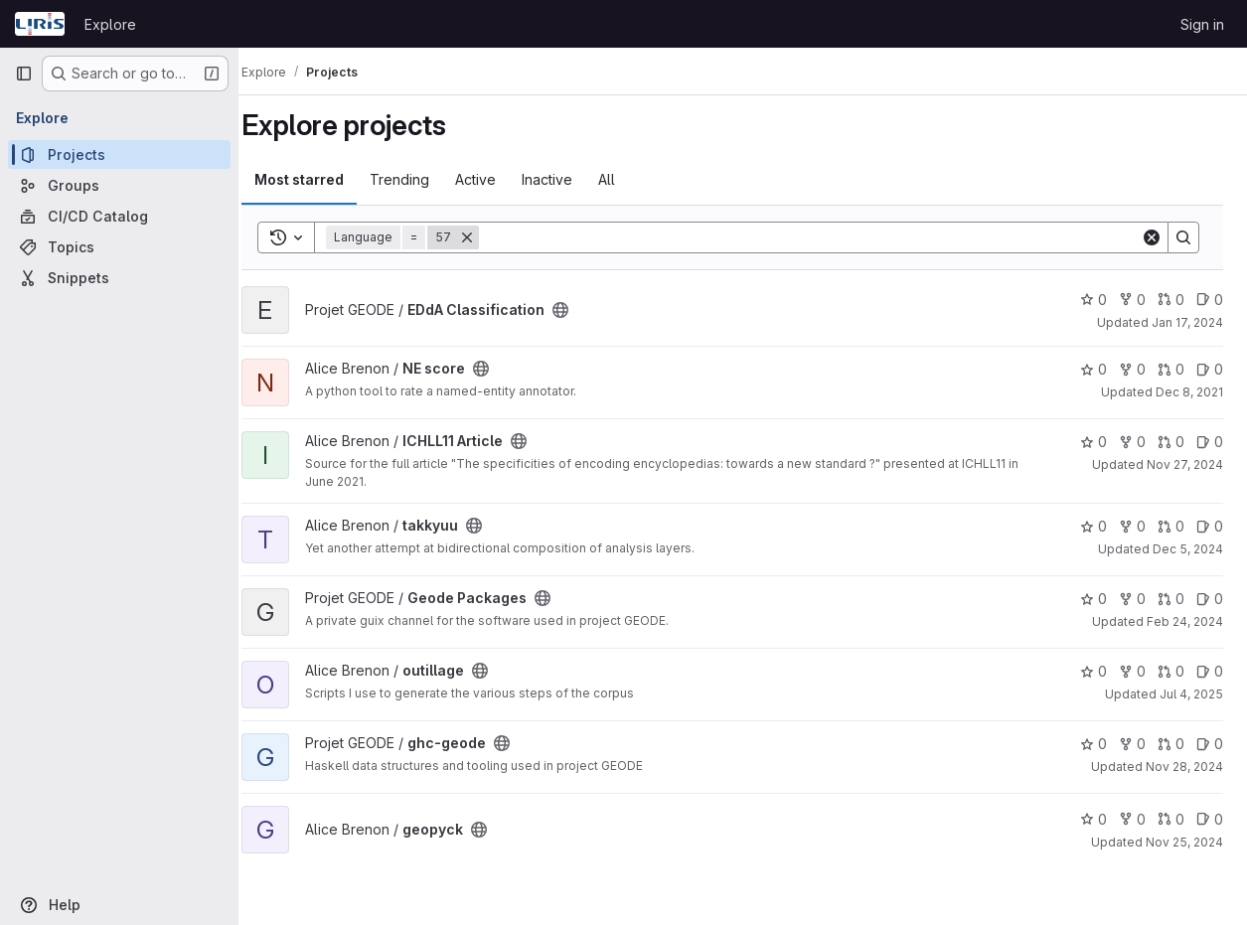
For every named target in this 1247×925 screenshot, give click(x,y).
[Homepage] (40, 24)
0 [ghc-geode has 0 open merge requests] (1171, 743)
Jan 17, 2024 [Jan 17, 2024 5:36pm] (1187, 322)
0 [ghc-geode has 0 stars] (1093, 743)
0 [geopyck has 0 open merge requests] (1171, 819)
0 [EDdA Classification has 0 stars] (1093, 299)
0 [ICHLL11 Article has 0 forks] (1132, 441)
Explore (110, 24)
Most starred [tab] (320, 179)
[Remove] (488, 237)
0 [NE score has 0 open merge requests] (1171, 369)
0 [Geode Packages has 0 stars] (1093, 598)
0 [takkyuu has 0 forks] (1132, 526)
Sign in (1202, 24)
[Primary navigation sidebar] (24, 73)
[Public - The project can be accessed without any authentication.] (581, 310)
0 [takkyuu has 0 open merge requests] (1171, 526)
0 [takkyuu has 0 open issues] (1209, 526)
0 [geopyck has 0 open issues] (1209, 819)
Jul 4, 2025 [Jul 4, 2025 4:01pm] (1191, 694)
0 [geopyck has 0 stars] (1093, 819)
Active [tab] (496, 179)
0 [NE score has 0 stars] (1093, 369)
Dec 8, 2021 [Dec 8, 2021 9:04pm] (1189, 392)
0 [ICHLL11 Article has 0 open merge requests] (1171, 441)
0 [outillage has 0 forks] (1132, 671)
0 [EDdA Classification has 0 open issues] (1209, 299)
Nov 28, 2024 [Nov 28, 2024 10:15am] (1184, 766)
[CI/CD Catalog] (119, 216)
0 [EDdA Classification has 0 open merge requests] (1171, 299)
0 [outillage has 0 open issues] (1209, 671)
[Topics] (119, 246)
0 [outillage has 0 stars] (1093, 671)
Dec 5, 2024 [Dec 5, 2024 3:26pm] (1188, 548)
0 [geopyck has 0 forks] (1132, 819)
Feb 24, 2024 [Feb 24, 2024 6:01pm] (1185, 621)
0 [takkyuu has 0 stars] (1093, 526)
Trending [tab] (420, 179)
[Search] (820, 237)
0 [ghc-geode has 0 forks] (1132, 743)
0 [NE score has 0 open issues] (1209, 369)
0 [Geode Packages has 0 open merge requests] (1171, 598)
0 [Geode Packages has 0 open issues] (1209, 598)
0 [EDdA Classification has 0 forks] (1132, 299)
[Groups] (119, 185)
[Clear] (1152, 237)
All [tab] (627, 179)
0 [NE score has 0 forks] (1132, 369)
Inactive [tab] (568, 179)
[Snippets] (119, 277)
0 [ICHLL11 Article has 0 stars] (1093, 441)
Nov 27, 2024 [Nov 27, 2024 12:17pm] (1185, 464)
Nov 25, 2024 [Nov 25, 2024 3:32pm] (1184, 842)
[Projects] (119, 154)
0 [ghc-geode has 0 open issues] (1209, 743)
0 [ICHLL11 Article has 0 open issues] (1209, 441)
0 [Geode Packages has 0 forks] (1132, 598)
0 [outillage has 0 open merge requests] (1171, 671)
